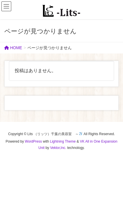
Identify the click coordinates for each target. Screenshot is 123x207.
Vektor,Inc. (58, 148)
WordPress (33, 141)
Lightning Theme (62, 141)
